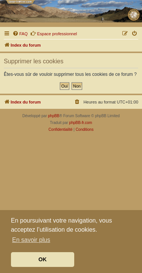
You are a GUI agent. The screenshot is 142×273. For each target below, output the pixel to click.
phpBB (53, 116)
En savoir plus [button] (31, 240)
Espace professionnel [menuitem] (53, 33)
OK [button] (43, 259)
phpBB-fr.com (80, 123)
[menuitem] (20, 33)
